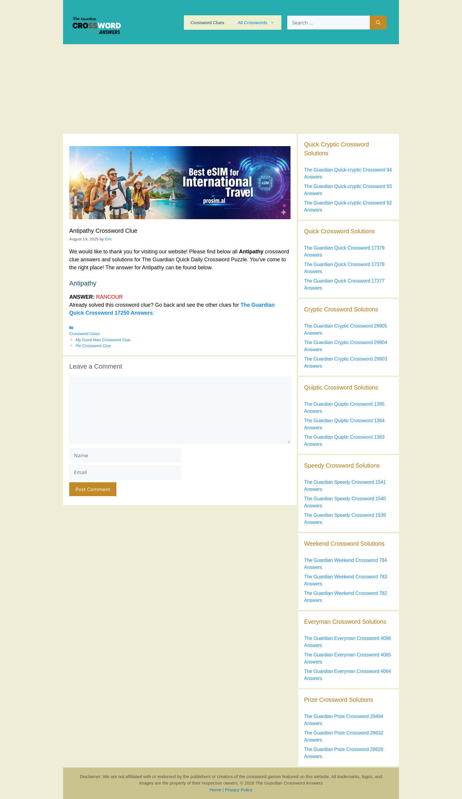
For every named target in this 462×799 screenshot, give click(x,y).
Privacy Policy (238, 789)
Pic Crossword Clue (93, 346)
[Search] (378, 23)
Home (215, 789)
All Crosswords (259, 22)
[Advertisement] (231, 88)
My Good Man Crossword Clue (103, 340)
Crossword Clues (207, 22)
